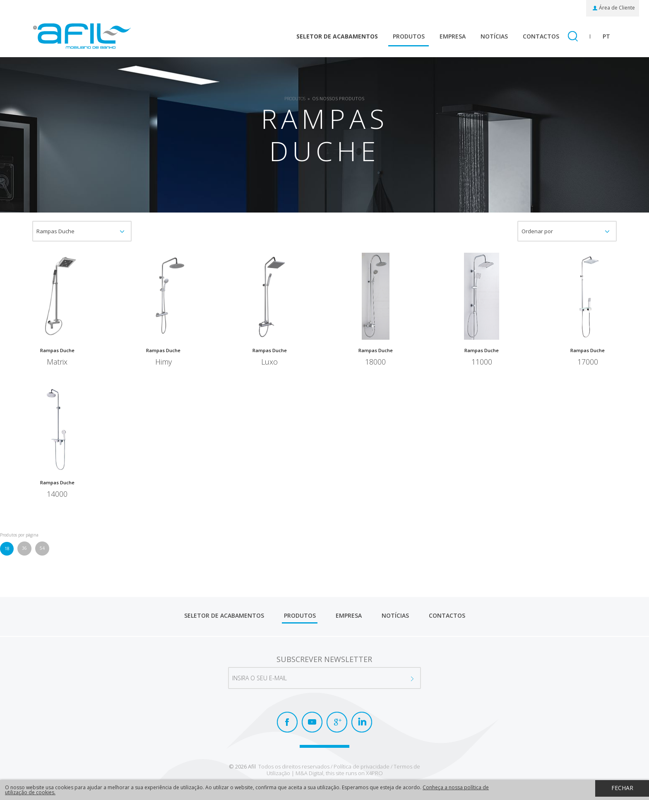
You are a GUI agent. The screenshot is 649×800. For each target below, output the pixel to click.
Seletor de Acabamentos (337, 36)
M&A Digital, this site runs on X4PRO (339, 773)
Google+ (337, 722)
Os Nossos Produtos (338, 98)
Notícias (494, 36)
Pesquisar (572, 37)
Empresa (453, 36)
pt (606, 36)
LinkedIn (361, 722)
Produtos (409, 36)
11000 (481, 362)
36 (24, 548)
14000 (57, 495)
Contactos (541, 36)
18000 (375, 362)
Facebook (287, 722)
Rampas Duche (57, 350)
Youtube (312, 722)
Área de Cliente (617, 7)
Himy (163, 362)
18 (7, 548)
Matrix (57, 362)
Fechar (622, 788)
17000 (587, 362)
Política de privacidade (361, 766)
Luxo (269, 362)
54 (42, 548)
